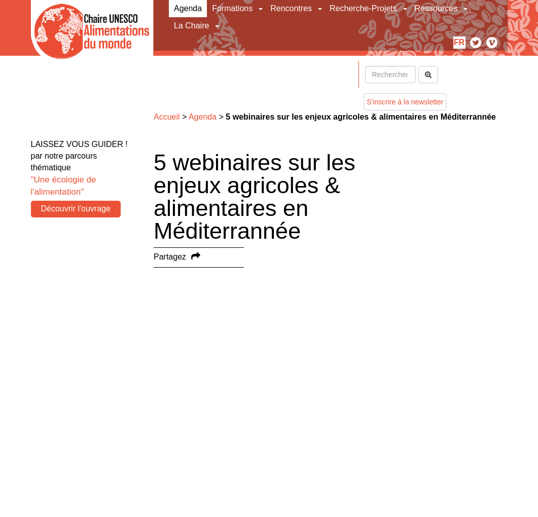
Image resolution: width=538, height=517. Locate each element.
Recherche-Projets (363, 8)
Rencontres (291, 8)
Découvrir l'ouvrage (76, 208)
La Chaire (191, 25)
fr (459, 42)
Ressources (436, 8)
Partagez (170, 256)
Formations (232, 8)
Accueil (167, 117)
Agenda (188, 8)
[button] (261, 8)
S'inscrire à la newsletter (405, 102)
